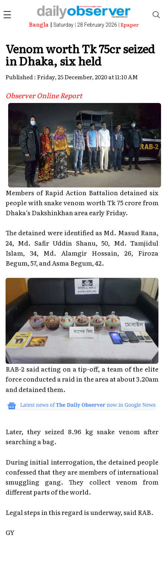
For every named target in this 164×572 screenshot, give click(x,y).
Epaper (130, 24)
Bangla (39, 24)
